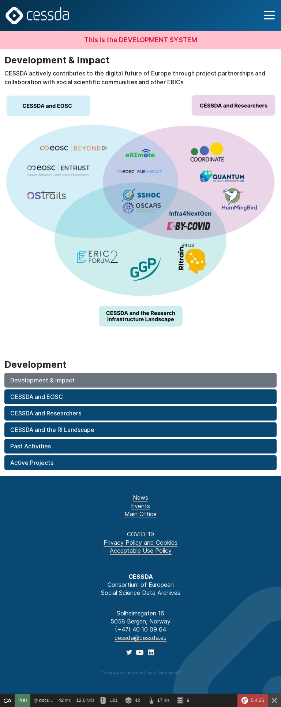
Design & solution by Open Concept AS (140, 672)
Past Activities (30, 446)
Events (140, 506)
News (140, 497)
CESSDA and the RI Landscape (52, 429)
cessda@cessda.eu (140, 637)
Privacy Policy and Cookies (140, 542)
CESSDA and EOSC (36, 396)
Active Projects (31, 462)
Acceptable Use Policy (141, 550)
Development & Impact (42, 380)
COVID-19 (140, 534)
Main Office (140, 514)
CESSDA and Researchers (45, 413)
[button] (268, 15)
